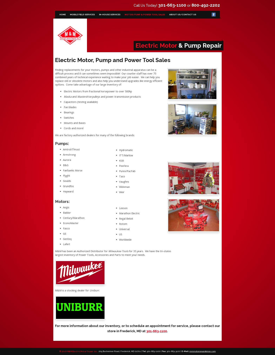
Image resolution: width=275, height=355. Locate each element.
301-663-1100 (172, 5)
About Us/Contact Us (182, 14)
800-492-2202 (206, 5)
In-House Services (109, 14)
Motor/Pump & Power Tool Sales (145, 14)
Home (62, 14)
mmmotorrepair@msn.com (202, 351)
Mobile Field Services (82, 14)
